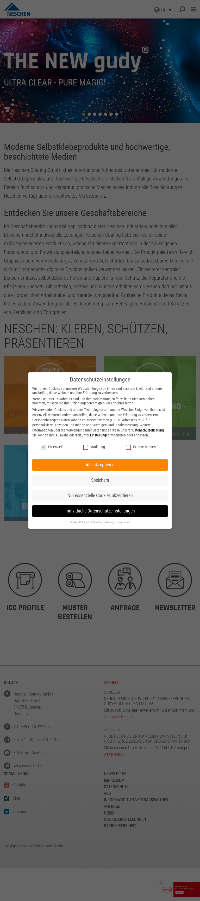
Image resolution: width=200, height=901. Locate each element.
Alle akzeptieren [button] (100, 464)
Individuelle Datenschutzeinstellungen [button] (100, 511)
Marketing (94, 447)
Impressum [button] (123, 522)
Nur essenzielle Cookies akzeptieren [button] (100, 495)
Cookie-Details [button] (79, 522)
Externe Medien (141, 447)
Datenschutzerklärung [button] (102, 522)
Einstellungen (100, 435)
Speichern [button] (100, 480)
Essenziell (52, 447)
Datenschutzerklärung (148, 430)
